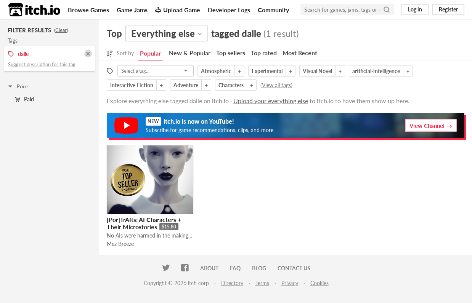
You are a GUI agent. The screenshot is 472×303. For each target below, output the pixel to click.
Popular (150, 53)
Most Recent (300, 52)
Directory (232, 283)
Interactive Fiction (131, 85)
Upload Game (177, 9)
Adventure (185, 85)
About (209, 268)
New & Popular (189, 52)
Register (448, 9)
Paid (24, 99)
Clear (61, 30)
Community (273, 9)
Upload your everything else (270, 100)
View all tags (276, 85)
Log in (415, 9)
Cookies (319, 283)
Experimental (267, 71)
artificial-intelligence (376, 71)
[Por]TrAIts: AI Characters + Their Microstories (144, 223)
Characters (231, 85)
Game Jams (132, 9)
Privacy (289, 283)
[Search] (386, 9)
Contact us (294, 268)
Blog (259, 268)
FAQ (235, 268)
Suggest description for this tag (41, 64)
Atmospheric (216, 71)
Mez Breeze (120, 244)
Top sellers (230, 52)
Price (17, 86)
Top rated (264, 52)
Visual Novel (317, 71)
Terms (262, 283)
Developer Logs (229, 9)
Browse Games (88, 9)
